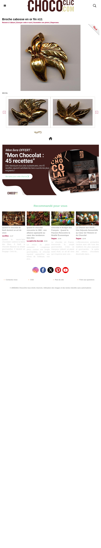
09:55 (45, 241)
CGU (30, 280)
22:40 (83, 238)
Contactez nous (10, 280)
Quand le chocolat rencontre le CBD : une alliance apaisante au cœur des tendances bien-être (37, 233)
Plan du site (58, 280)
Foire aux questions (85, 280)
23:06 (59, 238)
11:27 (11, 236)
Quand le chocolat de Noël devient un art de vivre (11, 230)
